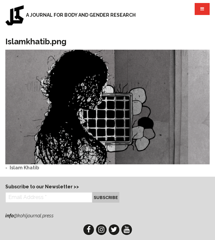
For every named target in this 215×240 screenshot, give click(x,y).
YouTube (126, 229)
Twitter (114, 229)
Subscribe (106, 197)
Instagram (101, 229)
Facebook (88, 229)
